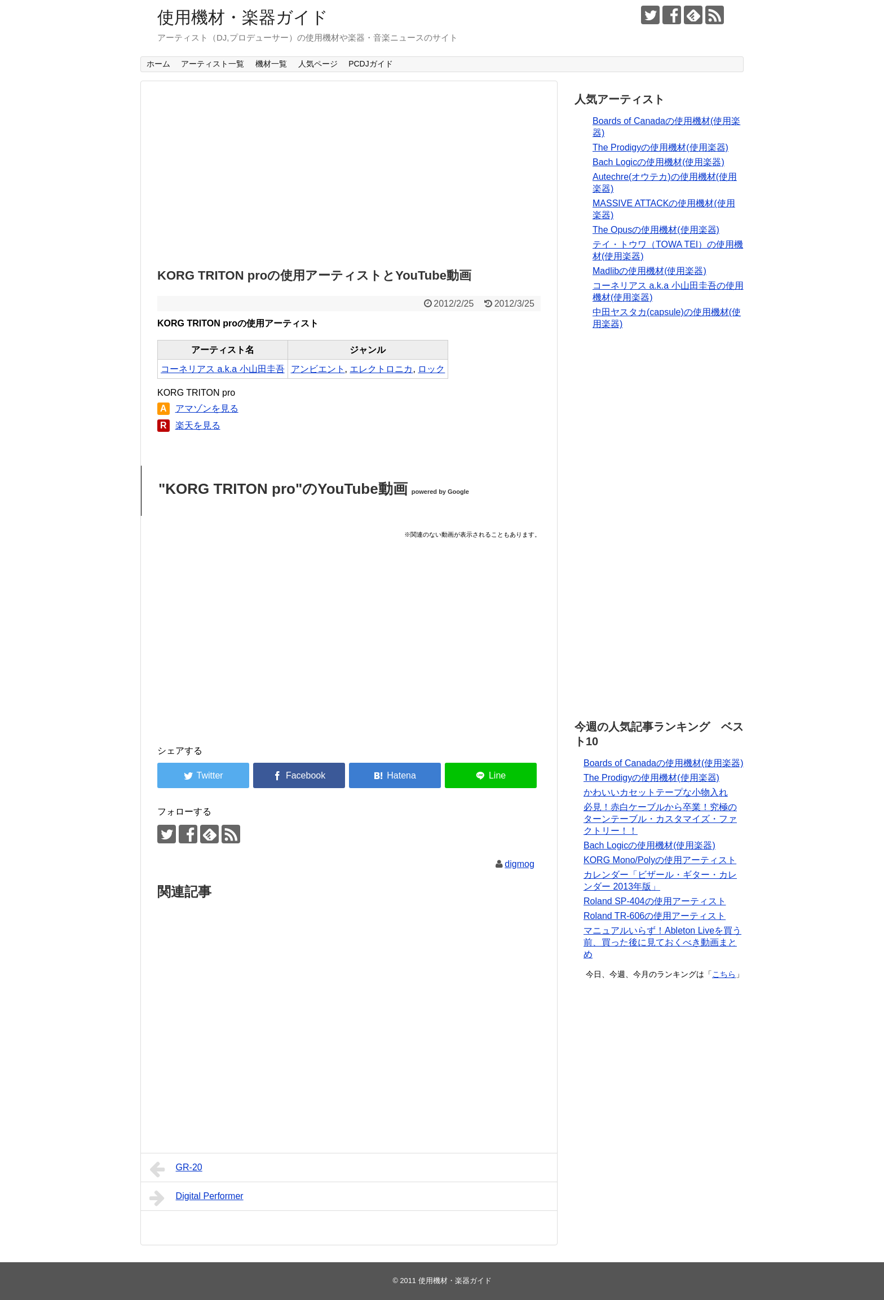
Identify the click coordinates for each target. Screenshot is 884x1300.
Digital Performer (196, 1198)
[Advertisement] (349, 171)
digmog (519, 864)
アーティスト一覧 (212, 63)
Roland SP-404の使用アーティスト (655, 901)
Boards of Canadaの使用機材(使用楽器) (664, 763)
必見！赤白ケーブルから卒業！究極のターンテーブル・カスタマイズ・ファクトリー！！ (660, 818)
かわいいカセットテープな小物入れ (656, 792)
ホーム (158, 63)
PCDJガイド (370, 63)
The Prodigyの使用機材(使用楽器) (660, 147)
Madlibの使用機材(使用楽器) (649, 271)
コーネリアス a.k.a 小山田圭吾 (223, 369)
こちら (724, 974)
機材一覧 (271, 63)
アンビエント (318, 369)
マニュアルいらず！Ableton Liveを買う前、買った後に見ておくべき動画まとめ (662, 942)
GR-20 (175, 1169)
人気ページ (318, 63)
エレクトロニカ (381, 369)
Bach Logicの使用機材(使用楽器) (658, 162)
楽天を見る (197, 425)
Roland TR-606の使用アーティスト (655, 916)
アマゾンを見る (206, 408)
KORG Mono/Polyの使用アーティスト (660, 860)
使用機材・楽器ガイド (242, 17)
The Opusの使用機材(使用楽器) (656, 230)
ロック (431, 369)
